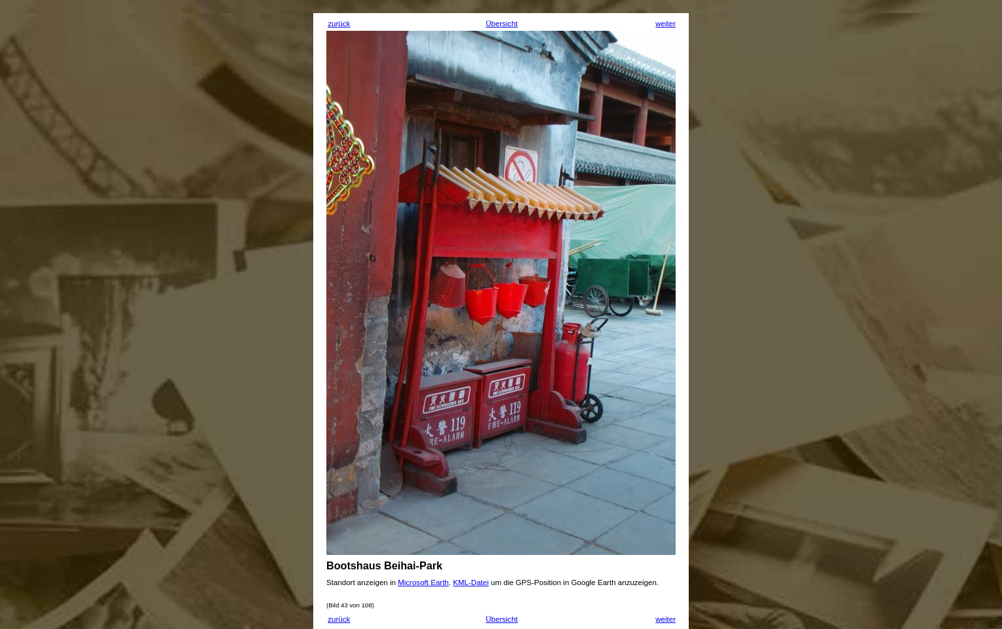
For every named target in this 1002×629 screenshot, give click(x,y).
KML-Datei (471, 582)
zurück (339, 24)
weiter (665, 24)
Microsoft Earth (423, 582)
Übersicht (502, 24)
